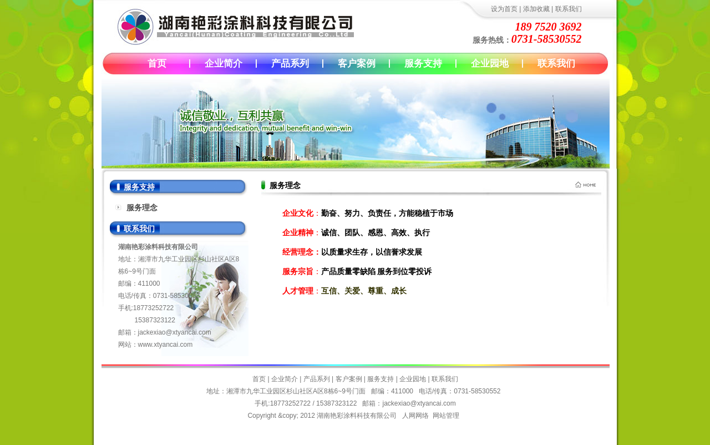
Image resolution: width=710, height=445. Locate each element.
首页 (157, 63)
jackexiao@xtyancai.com (174, 332)
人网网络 (415, 415)
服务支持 (423, 63)
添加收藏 (536, 9)
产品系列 (290, 63)
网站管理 (446, 415)
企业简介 (223, 63)
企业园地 (490, 63)
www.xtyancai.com (165, 344)
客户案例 (357, 63)
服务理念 (142, 207)
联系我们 (568, 9)
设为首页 (504, 9)
